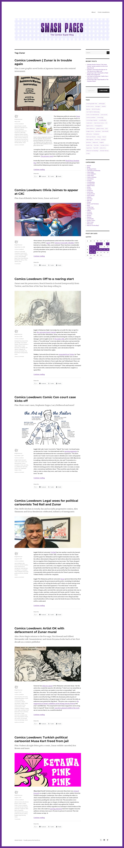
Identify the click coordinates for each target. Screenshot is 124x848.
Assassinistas (18, 698)
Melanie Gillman (23, 134)
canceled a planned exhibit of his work (67, 708)
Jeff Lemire (89, 134)
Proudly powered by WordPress (32, 840)
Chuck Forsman (23, 344)
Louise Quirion (18, 706)
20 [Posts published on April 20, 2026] (90, 252)
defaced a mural (47, 686)
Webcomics (90, 224)
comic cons (17, 461)
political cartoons (19, 136)
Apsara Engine (18, 126)
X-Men (88, 153)
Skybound (95, 142)
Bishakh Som (24, 127)
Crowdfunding (91, 182)
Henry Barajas (22, 256)
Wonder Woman (104, 150)
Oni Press (97, 139)
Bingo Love (20, 342)
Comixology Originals (91, 120)
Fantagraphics (98, 125)
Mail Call (89, 200)
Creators (89, 180)
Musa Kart (20, 810)
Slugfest (101, 142)
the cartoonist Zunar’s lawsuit (46, 332)
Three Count (90, 222)
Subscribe (103, 90)
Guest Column (90, 195)
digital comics (89, 125)
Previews (89, 212)
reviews (20, 137)
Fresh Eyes (90, 190)
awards (24, 126)
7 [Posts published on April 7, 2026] (94, 246)
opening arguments (70, 451)
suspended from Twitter (66, 354)
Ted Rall (53, 552)
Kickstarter (17, 259)
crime (21, 465)
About (93, 12)
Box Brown (26, 802)
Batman (88, 109)
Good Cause (90, 192)
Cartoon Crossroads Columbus (64, 243)
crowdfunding (102, 120)
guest (48, 243)
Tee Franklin (22, 351)
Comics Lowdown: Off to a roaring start (44, 279)
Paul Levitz (25, 571)
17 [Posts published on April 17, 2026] (104, 249)
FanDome (17, 132)
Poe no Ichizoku (24, 711)
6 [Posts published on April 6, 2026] (90, 246)
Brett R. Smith (18, 803)
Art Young (25, 696)
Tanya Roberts (21, 716)
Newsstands (18, 812)
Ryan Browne (22, 815)
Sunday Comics (104, 145)
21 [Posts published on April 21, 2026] (94, 252)
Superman (89, 148)
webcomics (103, 148)
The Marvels (18, 139)
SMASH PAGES (18, 840)
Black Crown (24, 698)
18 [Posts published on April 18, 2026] (107, 249)
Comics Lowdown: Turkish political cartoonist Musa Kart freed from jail (42, 739)
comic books (104, 114)
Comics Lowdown (19, 123)
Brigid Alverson (18, 119)
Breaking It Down (91, 169)
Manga (89, 202)
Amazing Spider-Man (91, 103)
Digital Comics (91, 185)
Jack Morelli (105, 131)
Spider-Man (89, 145)
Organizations (90, 209)
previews (88, 142)
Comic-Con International (92, 114)
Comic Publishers (91, 174)
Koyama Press (21, 705)
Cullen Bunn (89, 123)
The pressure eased (47, 156)
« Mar (90, 258)
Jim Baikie (22, 347)
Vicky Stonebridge (19, 720)
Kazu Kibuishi (24, 258)
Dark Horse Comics (99, 123)
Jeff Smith (22, 132)
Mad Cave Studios (91, 136)
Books (88, 167)
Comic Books (90, 172)
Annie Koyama (18, 696)
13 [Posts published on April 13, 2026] (90, 249)
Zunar (78, 116)
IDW (106, 128)
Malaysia (17, 134)
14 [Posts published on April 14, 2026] (94, 249)
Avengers (97, 106)
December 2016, (59, 339)
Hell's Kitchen (24, 568)
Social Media (90, 219)
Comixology (100, 117)
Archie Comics (90, 106)
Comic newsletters (103, 12)
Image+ (23, 703)
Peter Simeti (24, 812)
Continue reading (39, 169)
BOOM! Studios (24, 565)
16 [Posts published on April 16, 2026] (101, 249)
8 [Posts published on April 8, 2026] (97, 246)
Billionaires (17, 127)
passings (23, 710)
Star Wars (96, 145)
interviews (98, 131)
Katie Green (18, 258)
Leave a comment (19, 144)
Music (88, 205)
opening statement (56, 809)
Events (89, 187)
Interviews (90, 199)
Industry (89, 197)
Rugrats (16, 815)
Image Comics (90, 131)
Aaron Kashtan (18, 563)
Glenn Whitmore (90, 128)
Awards (89, 165)
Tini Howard (24, 718)
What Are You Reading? (92, 150)
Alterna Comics (18, 802)
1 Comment (17, 263)
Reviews (89, 215)
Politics (89, 210)
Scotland (22, 715)
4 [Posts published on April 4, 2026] (107, 244)
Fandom (89, 189)
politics (26, 813)
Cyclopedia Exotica (20, 131)
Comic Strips (90, 175)
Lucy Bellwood (18, 466)
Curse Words (18, 807)
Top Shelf (95, 148)
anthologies (102, 103)
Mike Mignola (89, 139)
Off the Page (90, 207)
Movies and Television (93, 204)
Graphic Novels (91, 194)
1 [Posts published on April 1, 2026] (97, 244)
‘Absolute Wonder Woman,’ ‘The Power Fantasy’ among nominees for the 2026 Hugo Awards (97, 66)
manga (27, 708)
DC (26, 131)
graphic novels (100, 128)
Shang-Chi (25, 137)
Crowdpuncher (91, 184)
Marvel (104, 136)
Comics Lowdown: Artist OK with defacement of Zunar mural (39, 630)
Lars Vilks (26, 465)
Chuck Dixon (23, 253)
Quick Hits (89, 214)
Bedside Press (18, 341)
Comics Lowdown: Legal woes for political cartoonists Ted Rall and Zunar (46, 502)
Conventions (18, 701)
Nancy (22, 259)
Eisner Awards (18, 566)
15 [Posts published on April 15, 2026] (97, 249)
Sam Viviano (18, 713)
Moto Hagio (18, 710)
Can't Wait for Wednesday (93, 111)
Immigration (18, 570)
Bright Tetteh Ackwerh (20, 460)
